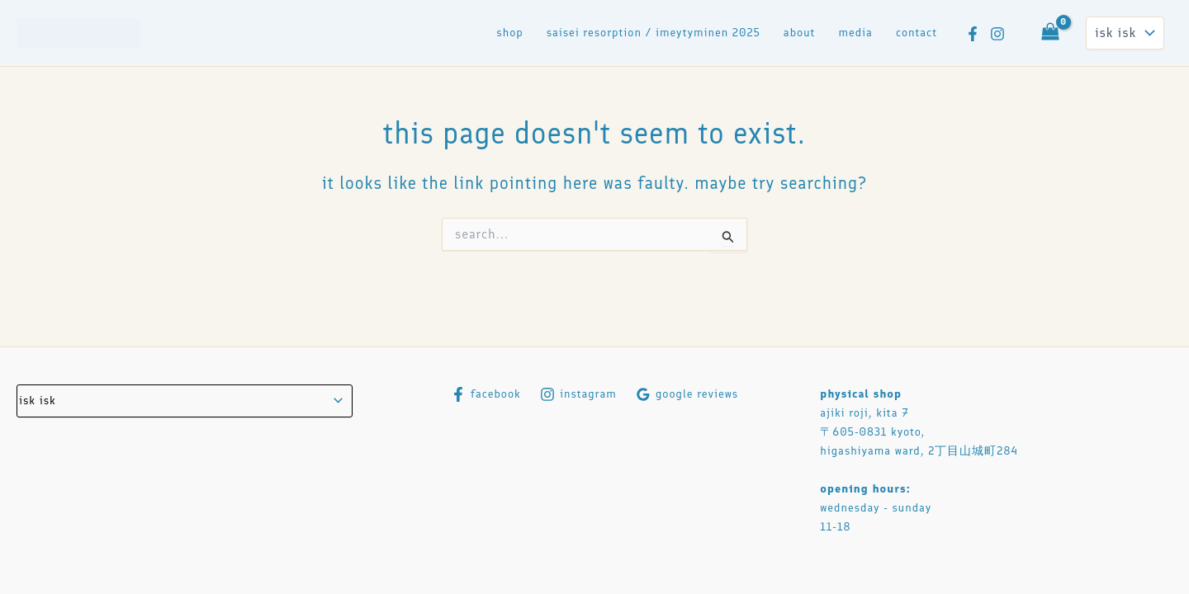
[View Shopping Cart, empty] (1050, 33)
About (800, 33)
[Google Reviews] (686, 394)
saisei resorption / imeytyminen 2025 (653, 33)
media (855, 33)
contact (916, 33)
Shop (509, 33)
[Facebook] (972, 33)
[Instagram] (997, 33)
